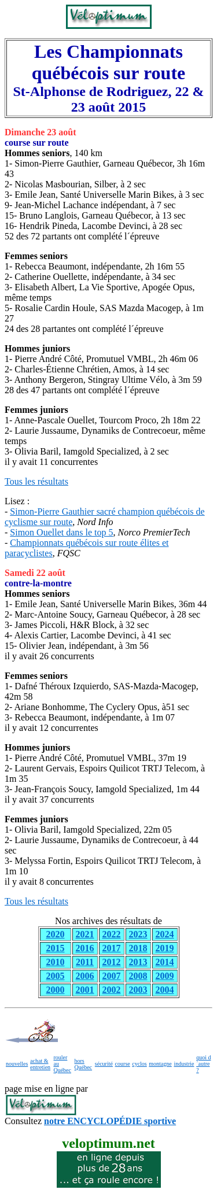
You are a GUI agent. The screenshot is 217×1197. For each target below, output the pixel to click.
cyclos (139, 1064)
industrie (184, 1064)
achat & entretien (40, 1064)
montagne (160, 1064)
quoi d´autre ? (203, 1063)
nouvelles (17, 1064)
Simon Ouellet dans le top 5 (61, 532)
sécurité (104, 1064)
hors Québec (84, 1064)
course (122, 1064)
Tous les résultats (36, 481)
